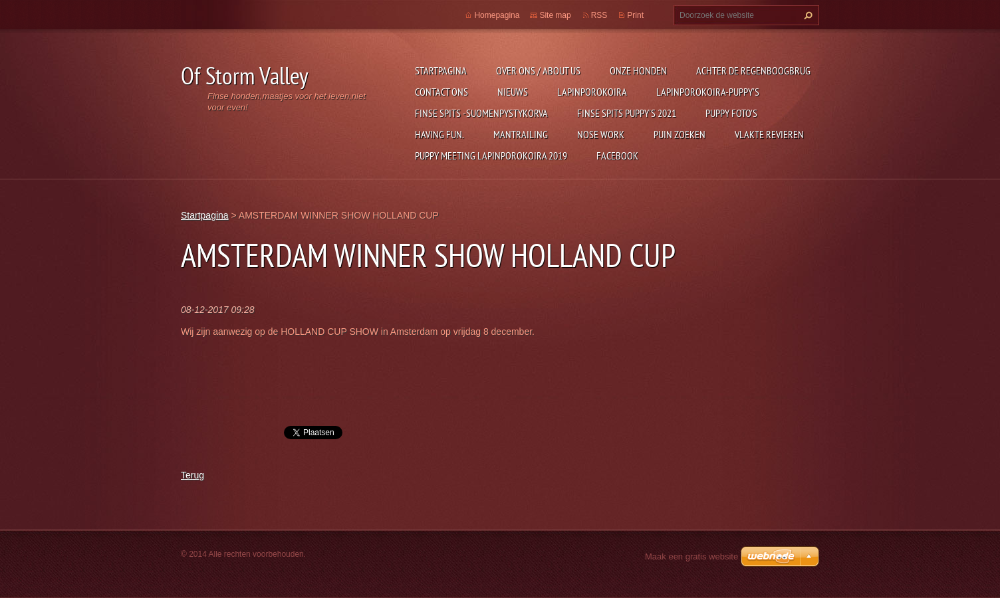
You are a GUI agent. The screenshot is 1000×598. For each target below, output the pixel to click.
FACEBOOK (617, 155)
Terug (192, 475)
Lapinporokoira (592, 91)
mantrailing (520, 134)
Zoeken (806, 15)
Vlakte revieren (769, 134)
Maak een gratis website (691, 556)
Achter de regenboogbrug (753, 70)
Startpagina (441, 70)
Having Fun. (439, 134)
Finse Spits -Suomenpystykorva (481, 113)
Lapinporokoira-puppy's (707, 91)
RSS (599, 15)
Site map (554, 15)
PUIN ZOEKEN (679, 134)
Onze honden (638, 70)
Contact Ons (441, 91)
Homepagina (496, 15)
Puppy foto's (731, 113)
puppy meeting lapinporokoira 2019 (491, 155)
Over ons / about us (538, 70)
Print (635, 15)
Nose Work (600, 134)
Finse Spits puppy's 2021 (626, 113)
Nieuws (512, 91)
